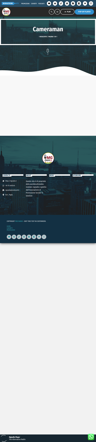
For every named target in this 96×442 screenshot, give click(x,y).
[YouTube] (49, 3)
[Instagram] (73, 3)
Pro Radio (19, 413)
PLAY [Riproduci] (67, 12)
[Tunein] (55, 3)
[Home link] (6, 11)
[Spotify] (67, 3)
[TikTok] (61, 3)
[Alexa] (91, 3)
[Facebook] (79, 3)
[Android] (85, 3)
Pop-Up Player (84, 12)
